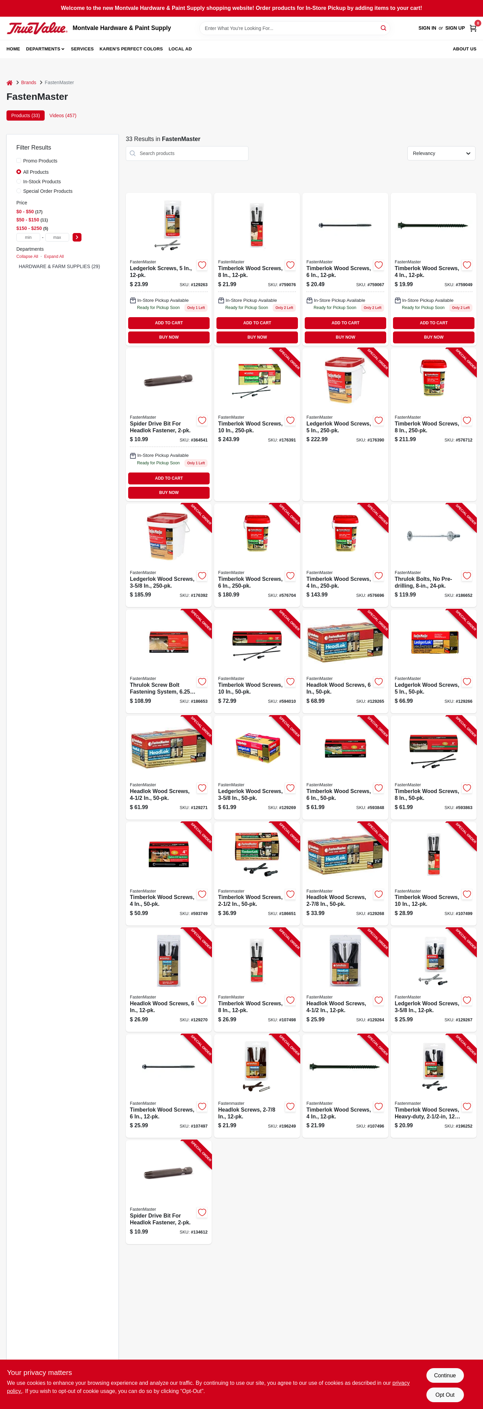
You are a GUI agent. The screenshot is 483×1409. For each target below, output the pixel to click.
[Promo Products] (18, 160)
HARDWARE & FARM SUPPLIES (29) (59, 266)
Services (82, 48)
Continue (445, 1375)
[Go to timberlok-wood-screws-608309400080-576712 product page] (434, 424)
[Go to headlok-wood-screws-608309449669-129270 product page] (169, 980)
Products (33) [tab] (25, 115)
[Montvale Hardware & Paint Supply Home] (37, 28)
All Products (36, 172)
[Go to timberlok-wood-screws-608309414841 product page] (434, 269)
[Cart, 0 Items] (473, 28)
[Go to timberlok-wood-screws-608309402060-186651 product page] (257, 874)
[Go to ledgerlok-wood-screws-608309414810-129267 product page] (434, 980)
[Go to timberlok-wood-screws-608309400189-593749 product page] (169, 874)
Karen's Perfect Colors (131, 48)
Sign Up (455, 28)
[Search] (384, 27)
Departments (43, 48)
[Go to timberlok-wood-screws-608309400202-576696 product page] (345, 555)
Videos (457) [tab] (62, 115)
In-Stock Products (42, 181)
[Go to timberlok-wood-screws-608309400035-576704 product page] (257, 555)
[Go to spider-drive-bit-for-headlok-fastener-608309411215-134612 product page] (169, 1192)
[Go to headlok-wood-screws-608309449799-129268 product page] (345, 874)
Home (13, 48)
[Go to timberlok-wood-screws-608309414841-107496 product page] (345, 1086)
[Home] (9, 82)
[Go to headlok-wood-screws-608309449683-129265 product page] (345, 661)
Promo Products (40, 160)
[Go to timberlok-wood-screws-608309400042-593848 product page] (345, 768)
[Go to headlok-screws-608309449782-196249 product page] (257, 1086)
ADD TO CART (169, 323)
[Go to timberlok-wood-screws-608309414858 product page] (345, 269)
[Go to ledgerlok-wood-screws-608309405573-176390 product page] (345, 424)
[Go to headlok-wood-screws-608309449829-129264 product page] (345, 980)
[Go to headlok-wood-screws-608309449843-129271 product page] (169, 768)
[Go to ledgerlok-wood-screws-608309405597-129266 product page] (434, 661)
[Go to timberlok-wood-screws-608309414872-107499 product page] (434, 874)
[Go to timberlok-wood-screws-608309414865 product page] (257, 269)
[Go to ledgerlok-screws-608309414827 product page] (169, 269)
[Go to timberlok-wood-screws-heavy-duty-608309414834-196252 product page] (434, 1086)
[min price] (28, 237)
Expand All (54, 256)
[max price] (57, 237)
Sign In (427, 28)
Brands (28, 82)
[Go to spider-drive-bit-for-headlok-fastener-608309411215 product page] (169, 424)
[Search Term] (294, 28)
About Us (465, 48)
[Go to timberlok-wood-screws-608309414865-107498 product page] (257, 980)
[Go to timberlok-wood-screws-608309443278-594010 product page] (257, 661)
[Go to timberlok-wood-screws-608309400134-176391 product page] (257, 424)
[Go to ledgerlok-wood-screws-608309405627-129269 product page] (257, 768)
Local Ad (180, 48)
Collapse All (27, 256)
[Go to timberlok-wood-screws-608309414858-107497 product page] (169, 1086)
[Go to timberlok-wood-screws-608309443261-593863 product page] (434, 768)
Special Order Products (48, 191)
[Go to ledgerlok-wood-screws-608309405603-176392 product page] (169, 555)
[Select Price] (77, 237)
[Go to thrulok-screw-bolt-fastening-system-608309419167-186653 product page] (169, 661)
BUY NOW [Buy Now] (169, 337)
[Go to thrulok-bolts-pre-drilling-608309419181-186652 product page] (434, 555)
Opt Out (444, 1395)
